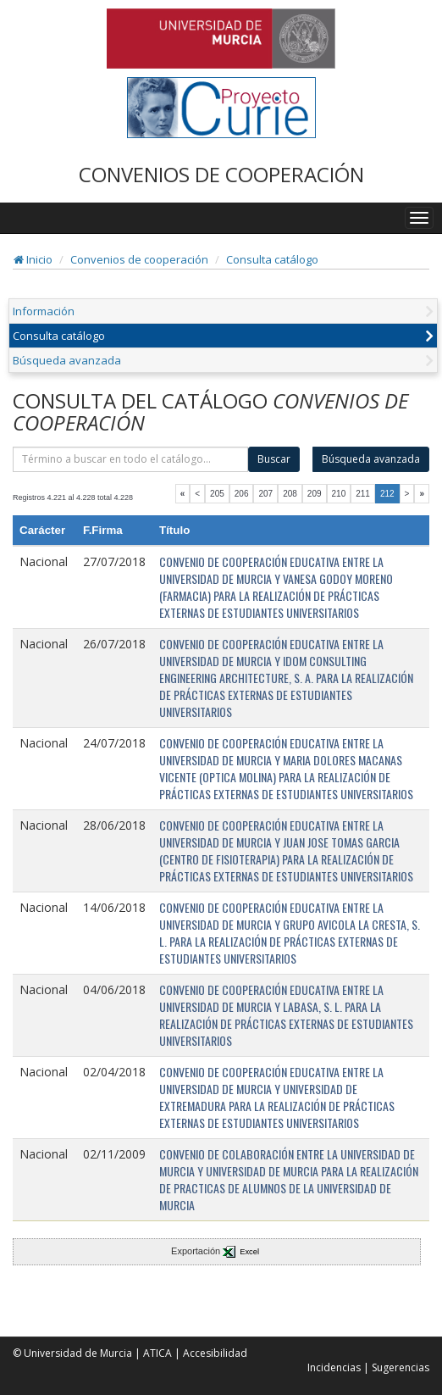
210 (339, 493)
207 (265, 493)
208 (290, 493)
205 (217, 493)
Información (44, 311)
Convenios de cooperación (139, 259)
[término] (130, 459)
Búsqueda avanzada (67, 360)
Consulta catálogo (272, 259)
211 (363, 493)
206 (242, 493)
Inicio (33, 259)
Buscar (273, 459)
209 (314, 493)
